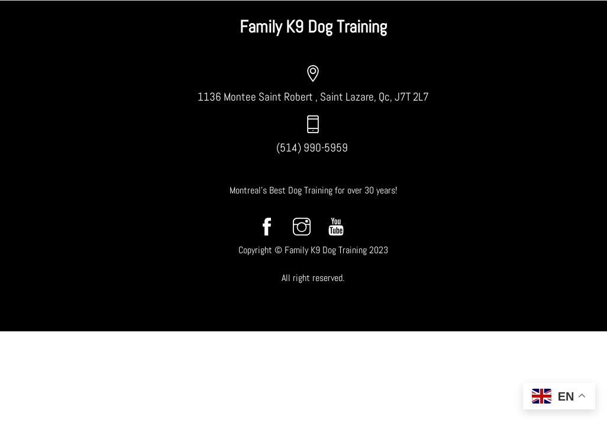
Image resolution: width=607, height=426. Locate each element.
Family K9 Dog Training (313, 27)
